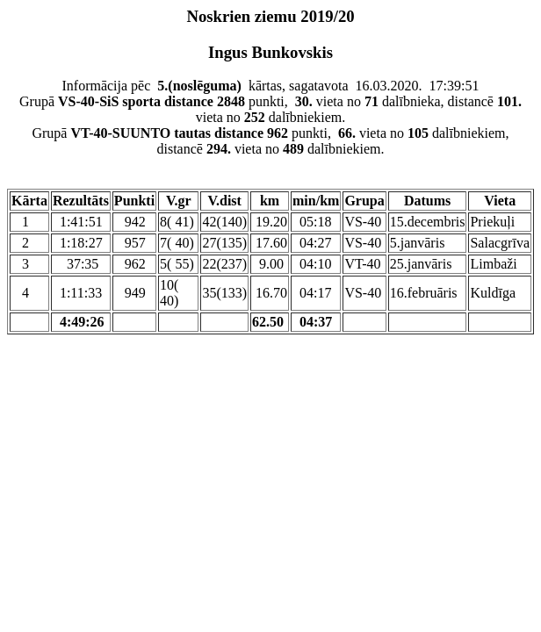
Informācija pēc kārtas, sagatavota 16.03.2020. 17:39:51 (270, 85)
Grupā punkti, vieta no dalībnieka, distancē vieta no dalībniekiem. (270, 109)
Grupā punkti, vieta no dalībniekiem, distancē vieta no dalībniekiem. (270, 141)
